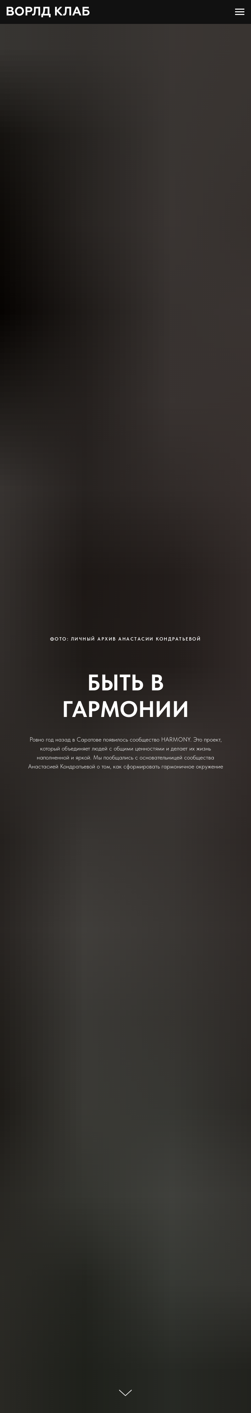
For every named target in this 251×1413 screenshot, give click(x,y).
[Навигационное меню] (239, 12)
